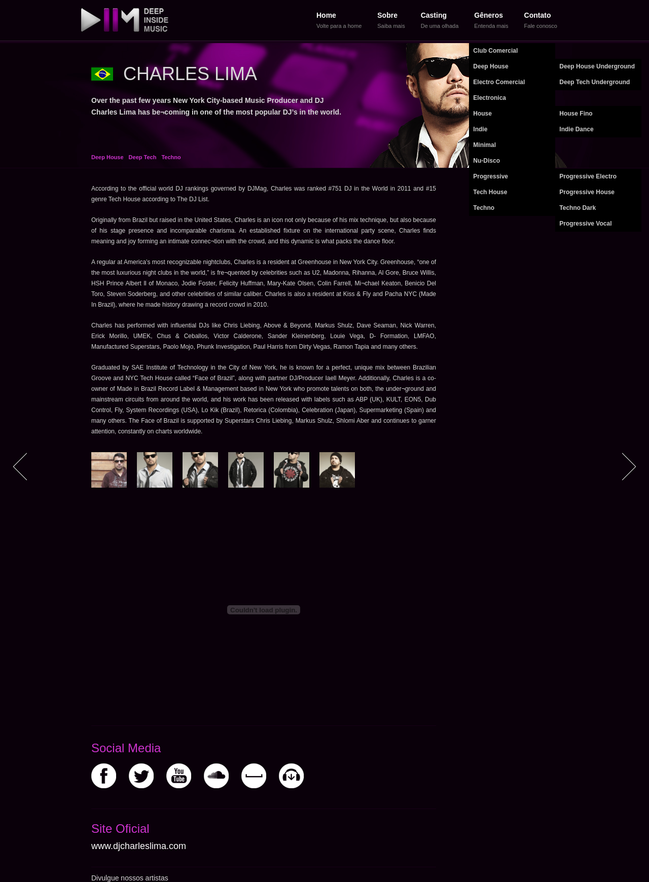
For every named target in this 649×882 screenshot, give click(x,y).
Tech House (490, 192)
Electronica (489, 97)
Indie (480, 129)
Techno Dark (577, 207)
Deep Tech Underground (594, 82)
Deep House (490, 66)
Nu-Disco (486, 160)
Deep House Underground (597, 66)
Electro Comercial (499, 82)
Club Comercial (495, 50)
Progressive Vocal (585, 223)
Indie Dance (576, 129)
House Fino (575, 113)
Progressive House (587, 192)
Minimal (484, 145)
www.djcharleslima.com (138, 846)
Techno (483, 207)
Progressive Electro (588, 176)
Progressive (490, 176)
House (482, 113)
